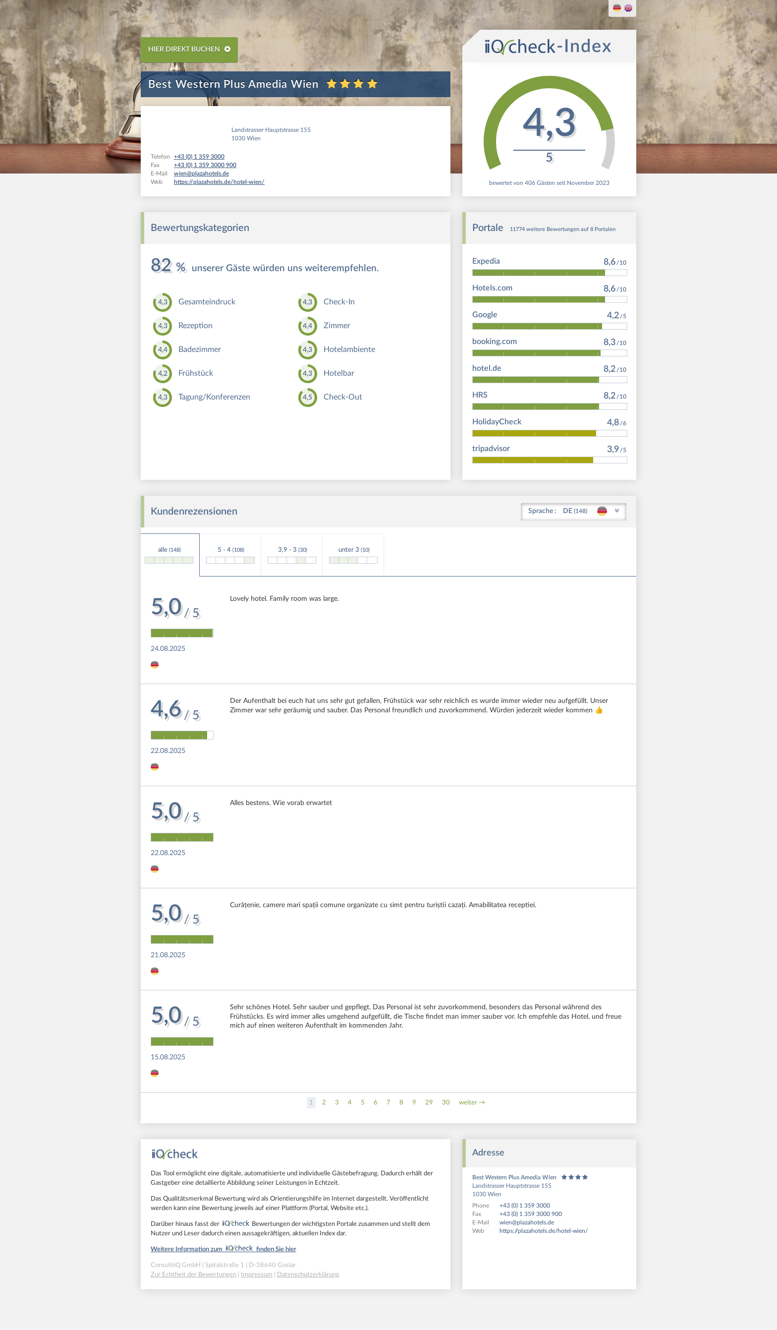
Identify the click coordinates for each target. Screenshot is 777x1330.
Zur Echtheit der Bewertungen (193, 1275)
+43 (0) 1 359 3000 (525, 1206)
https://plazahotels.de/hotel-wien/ (544, 1231)
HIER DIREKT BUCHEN (189, 49)
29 (429, 1102)
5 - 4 (230, 555)
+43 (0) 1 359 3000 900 (531, 1214)
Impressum (257, 1275)
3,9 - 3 (292, 555)
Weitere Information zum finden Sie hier (223, 1249)
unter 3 (353, 555)
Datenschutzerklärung (308, 1275)
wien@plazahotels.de (527, 1222)
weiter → (472, 1102)
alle (169, 555)
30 (446, 1102)
